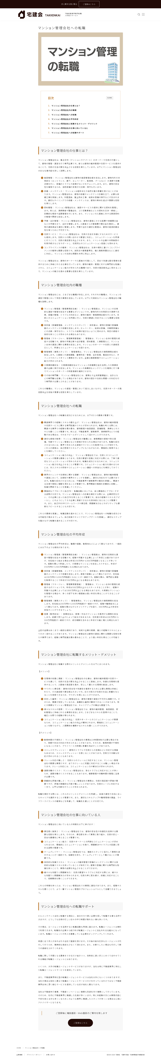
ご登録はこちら (89, 4)
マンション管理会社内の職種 (63, 110)
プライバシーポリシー (34, 1055)
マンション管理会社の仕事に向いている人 (69, 128)
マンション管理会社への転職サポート (67, 132)
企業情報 (19, 1055)
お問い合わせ (50, 1055)
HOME (19, 1048)
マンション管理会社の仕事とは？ (65, 105)
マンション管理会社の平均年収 (64, 119)
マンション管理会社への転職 (63, 114)
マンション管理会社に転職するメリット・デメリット (74, 123)
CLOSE (109, 98)
